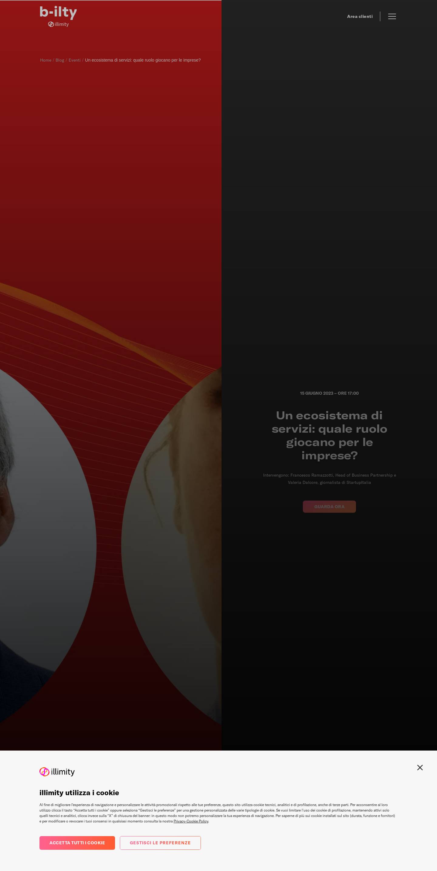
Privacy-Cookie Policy (191, 821)
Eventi (75, 60)
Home (45, 60)
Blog (60, 60)
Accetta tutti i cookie (77, 843)
